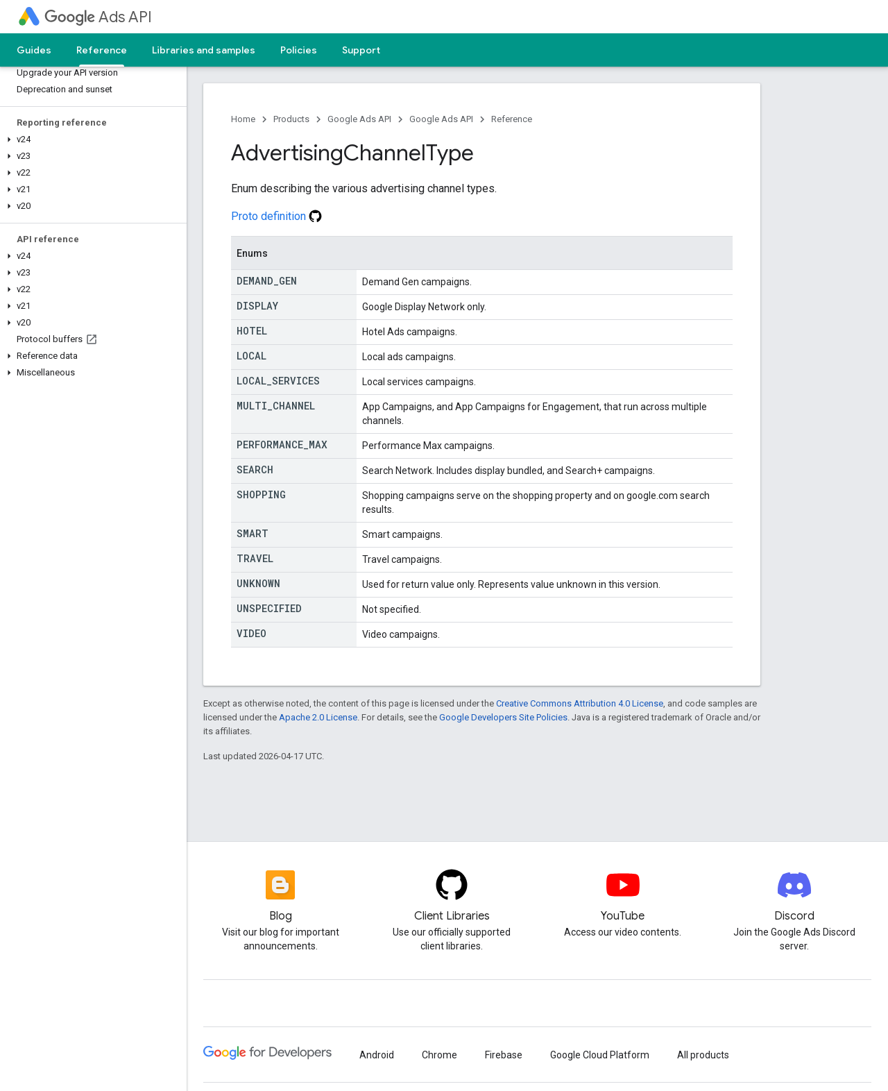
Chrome (439, 1054)
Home (243, 119)
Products (291, 119)
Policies (298, 50)
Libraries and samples (203, 50)
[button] (90, 139)
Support (361, 50)
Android (376, 1054)
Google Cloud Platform (599, 1054)
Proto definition (276, 216)
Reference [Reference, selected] (101, 50)
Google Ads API (359, 119)
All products (703, 1054)
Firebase (503, 1054)
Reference (511, 119)
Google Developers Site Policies (503, 717)
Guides (34, 50)
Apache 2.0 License (318, 717)
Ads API (98, 17)
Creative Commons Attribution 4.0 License (579, 703)
